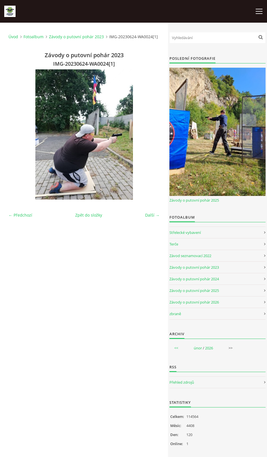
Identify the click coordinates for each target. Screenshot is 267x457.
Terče (173, 244)
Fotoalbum (33, 36)
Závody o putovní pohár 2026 (194, 302)
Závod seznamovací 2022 (190, 255)
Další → (152, 215)
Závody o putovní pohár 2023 (76, 36)
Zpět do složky (88, 215)
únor (198, 348)
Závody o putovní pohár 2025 (194, 200)
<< (176, 348)
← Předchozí (20, 215)
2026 (209, 348)
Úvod (13, 36)
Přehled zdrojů (181, 382)
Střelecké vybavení (185, 232)
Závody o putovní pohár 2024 (194, 278)
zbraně (175, 313)
